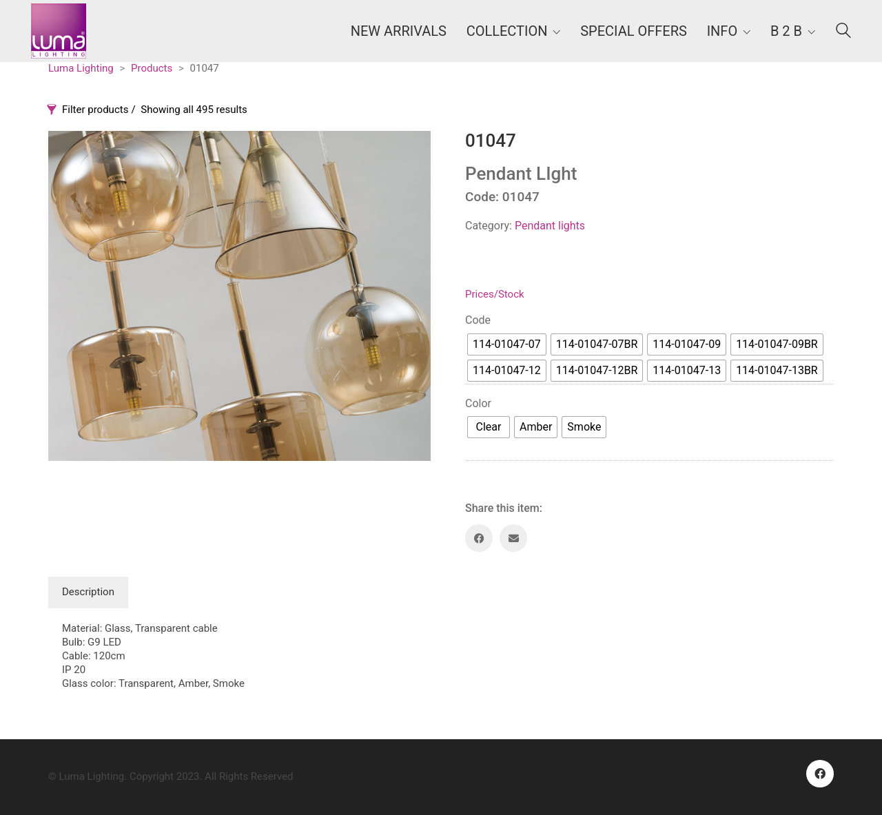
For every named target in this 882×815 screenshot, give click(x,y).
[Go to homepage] (58, 31)
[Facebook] (479, 538)
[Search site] (843, 32)
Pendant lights (550, 225)
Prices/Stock (494, 294)
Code (478, 320)
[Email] (513, 538)
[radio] (507, 344)
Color (478, 403)
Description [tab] (88, 592)
